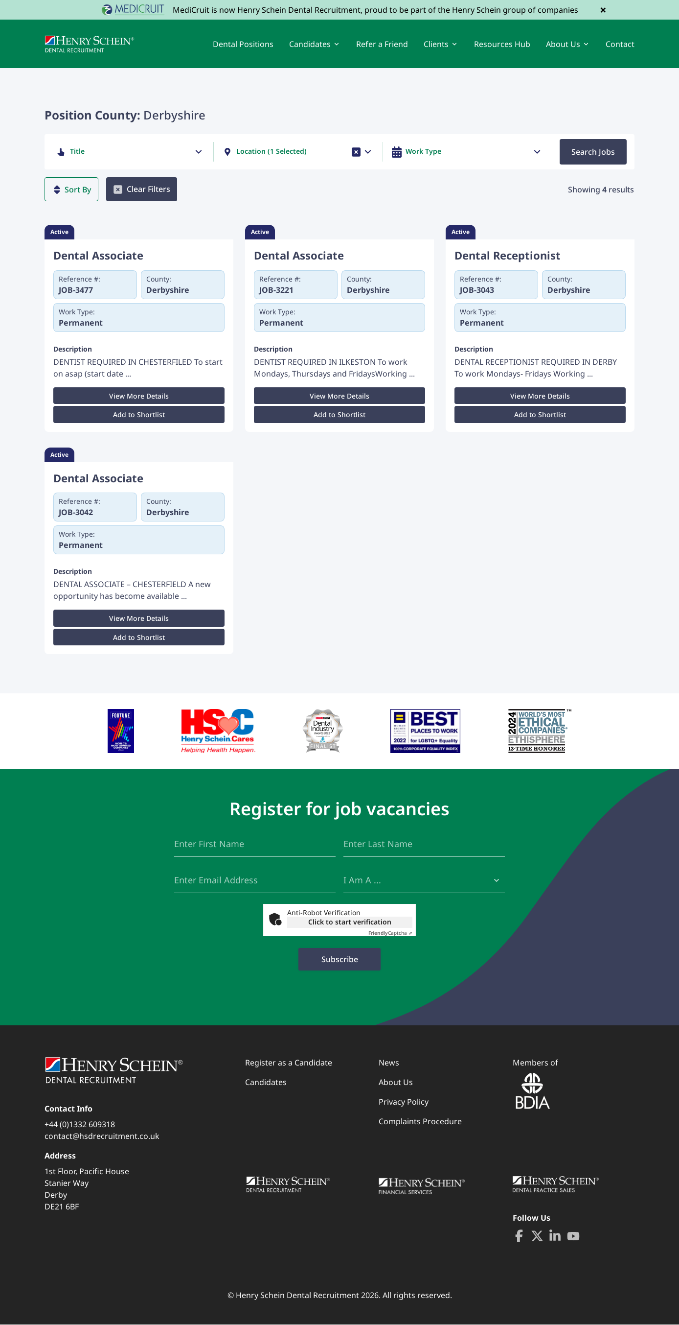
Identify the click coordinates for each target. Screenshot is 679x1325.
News (389, 1063)
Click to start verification (349, 922)
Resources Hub (502, 44)
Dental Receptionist (507, 256)
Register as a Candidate (288, 1063)
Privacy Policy (404, 1102)
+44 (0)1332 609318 (80, 1124)
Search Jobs (593, 152)
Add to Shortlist (139, 415)
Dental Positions (243, 44)
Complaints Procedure (420, 1121)
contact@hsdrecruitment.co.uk (102, 1136)
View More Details (139, 396)
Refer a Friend (382, 44)
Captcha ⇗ (390, 933)
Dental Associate (98, 256)
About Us (396, 1082)
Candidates (266, 1082)
